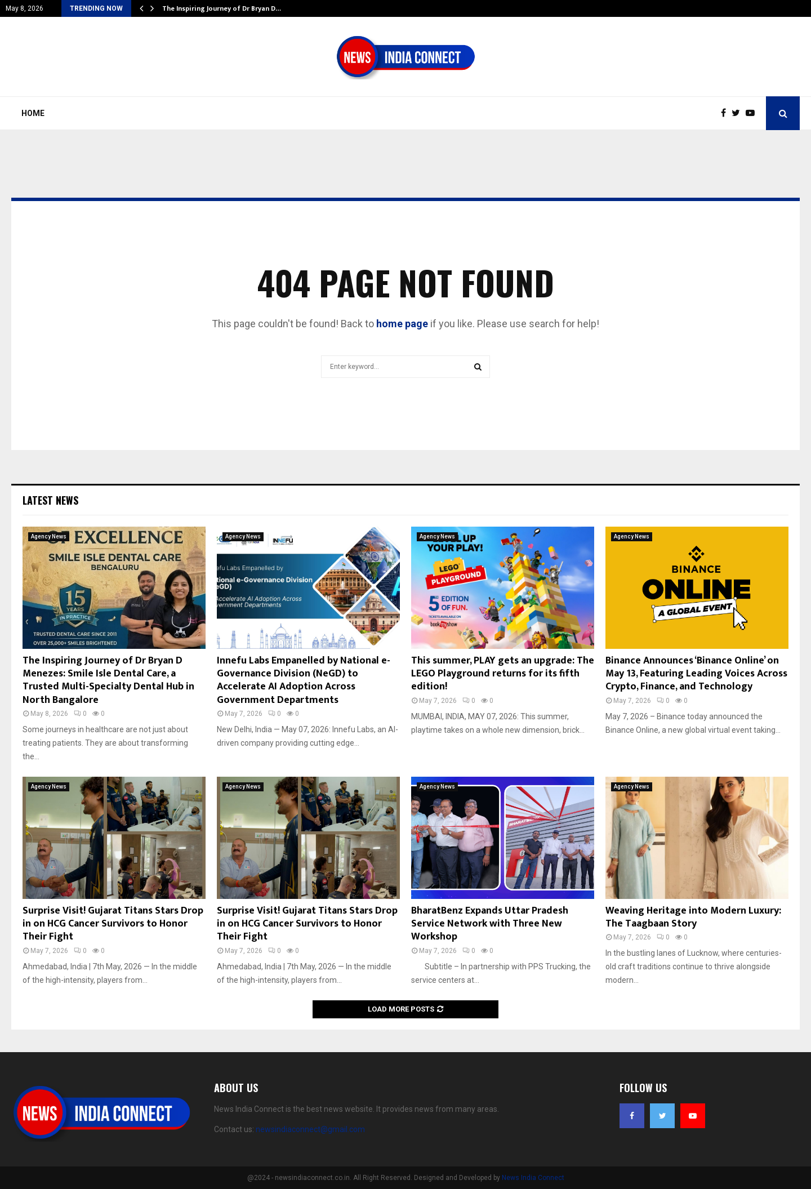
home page (402, 323)
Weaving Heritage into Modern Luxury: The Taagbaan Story (693, 917)
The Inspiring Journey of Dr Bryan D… (221, 8)
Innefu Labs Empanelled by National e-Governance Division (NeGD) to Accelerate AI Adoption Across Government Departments (303, 680)
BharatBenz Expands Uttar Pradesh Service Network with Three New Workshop (489, 924)
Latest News (50, 500)
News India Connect (533, 1178)
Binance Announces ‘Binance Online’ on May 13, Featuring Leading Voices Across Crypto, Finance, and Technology (696, 674)
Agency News (48, 536)
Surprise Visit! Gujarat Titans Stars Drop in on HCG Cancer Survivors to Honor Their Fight (113, 924)
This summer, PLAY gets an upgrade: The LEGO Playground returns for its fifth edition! (502, 674)
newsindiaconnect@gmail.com (310, 1129)
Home (32, 113)
